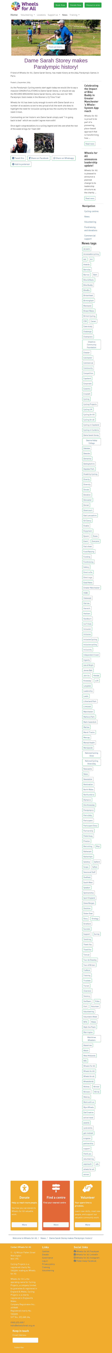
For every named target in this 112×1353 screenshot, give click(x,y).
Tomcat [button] (86, 955)
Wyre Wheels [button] (88, 1107)
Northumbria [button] (88, 794)
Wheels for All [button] (89, 1071)
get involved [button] (88, 1133)
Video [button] (97, 1001)
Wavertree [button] (87, 1045)
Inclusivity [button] (87, 649)
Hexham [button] (86, 613)
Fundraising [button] (88, 562)
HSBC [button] (85, 593)
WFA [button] (85, 1022)
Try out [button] (86, 986)
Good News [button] (87, 582)
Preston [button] (86, 841)
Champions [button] (87, 337)
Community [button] (88, 368)
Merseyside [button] (88, 748)
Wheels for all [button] (88, 1076)
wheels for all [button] (88, 1169)
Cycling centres (91, 211)
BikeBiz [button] (86, 290)
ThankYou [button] (87, 949)
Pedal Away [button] (88, 836)
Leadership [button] (88, 691)
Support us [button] (53, 15)
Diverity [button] (86, 479)
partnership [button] (88, 1143)
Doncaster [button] (87, 500)
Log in (45, 1261)
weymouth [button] (87, 1164)
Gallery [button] (86, 567)
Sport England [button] (89, 898)
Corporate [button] (87, 383)
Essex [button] (95, 536)
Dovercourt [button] (87, 510)
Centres (45, 1251)
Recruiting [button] (87, 846)
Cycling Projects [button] (90, 404)
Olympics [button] (87, 800)
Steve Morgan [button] (88, 903)
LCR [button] (96, 680)
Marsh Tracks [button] (89, 732)
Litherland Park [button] (89, 701)
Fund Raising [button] (88, 551)
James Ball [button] (87, 670)
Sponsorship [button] (88, 893)
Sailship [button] (86, 862)
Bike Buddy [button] (88, 285)
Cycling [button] (86, 399)
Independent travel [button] (91, 655)
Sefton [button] (94, 867)
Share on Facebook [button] (38, 158)
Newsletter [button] (87, 779)
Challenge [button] (87, 331)
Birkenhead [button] (88, 295)
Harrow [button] (86, 603)
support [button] (86, 1148)
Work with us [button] (88, 1102)
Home (14, 14)
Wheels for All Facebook (86, 1251)
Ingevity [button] (86, 660)
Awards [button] (86, 264)
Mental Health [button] (89, 742)
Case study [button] (87, 326)
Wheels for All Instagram (86, 1257)
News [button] (85, 774)
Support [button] (86, 934)
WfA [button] (85, 1061)
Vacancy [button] (86, 996)
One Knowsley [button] (89, 805)
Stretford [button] (87, 924)
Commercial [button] (88, 363)
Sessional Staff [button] (89, 872)
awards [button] (86, 1123)
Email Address (19, 1335)
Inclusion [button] (87, 629)
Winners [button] (86, 1092)
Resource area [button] (93, 5)
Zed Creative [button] (88, 1112)
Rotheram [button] (87, 851)
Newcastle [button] (87, 769)
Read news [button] (90, 144)
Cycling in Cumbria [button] (91, 430)
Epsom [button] (86, 536)
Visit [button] (85, 1006)
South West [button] (88, 882)
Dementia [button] (87, 458)
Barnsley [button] (87, 269)
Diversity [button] (87, 484)
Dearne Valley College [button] (91, 441)
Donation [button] (87, 495)
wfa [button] (97, 1164)
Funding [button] (86, 557)
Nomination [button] (88, 784)
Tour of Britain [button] (89, 965)
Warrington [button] (88, 1032)
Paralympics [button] (88, 810)
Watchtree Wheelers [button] (91, 1038)
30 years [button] (86, 249)
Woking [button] (86, 1097)
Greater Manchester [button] (91, 588)
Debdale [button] (86, 448)
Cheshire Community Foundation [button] (91, 344)
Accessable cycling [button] (91, 254)
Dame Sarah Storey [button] (91, 435)
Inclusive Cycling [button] (90, 639)
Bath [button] (95, 275)
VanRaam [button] (87, 1001)
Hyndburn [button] (87, 619)
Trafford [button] (86, 970)
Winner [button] (96, 1086)
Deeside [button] (86, 453)
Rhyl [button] (98, 846)
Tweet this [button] (18, 158)
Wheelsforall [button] (88, 1081)
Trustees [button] (87, 980)
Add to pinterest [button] (21, 164)
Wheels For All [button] (89, 1066)
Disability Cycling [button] (90, 474)
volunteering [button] (88, 1159)
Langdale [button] (87, 686)
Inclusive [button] (87, 634)
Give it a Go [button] (87, 572)
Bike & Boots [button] (88, 280)
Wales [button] (93, 1022)
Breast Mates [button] (88, 311)
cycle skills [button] (87, 1128)
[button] (18, 37)
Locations (41, 15)
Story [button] (85, 918)
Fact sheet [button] (87, 546)
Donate (45, 1254)
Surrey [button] (96, 934)
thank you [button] (87, 1154)
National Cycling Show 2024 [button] (91, 762)
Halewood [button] (87, 598)
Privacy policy (48, 1264)
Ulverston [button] (87, 991)
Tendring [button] (87, 939)
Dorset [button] (86, 505)
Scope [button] (85, 867)
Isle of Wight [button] (88, 665)
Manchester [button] (88, 711)
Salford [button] (97, 862)
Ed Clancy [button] (87, 520)
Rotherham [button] (87, 856)
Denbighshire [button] (88, 464)
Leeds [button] (85, 696)
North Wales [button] (88, 789)
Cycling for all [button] (88, 420)
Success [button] (86, 929)
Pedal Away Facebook (85, 1261)
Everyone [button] (95, 541)
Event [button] (85, 541)
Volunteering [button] (27, 15)
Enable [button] (86, 526)
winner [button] (86, 1174)
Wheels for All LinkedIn (86, 1254)
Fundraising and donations (90, 229)
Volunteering (90, 221)
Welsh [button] (85, 1050)
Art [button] (91, 259)
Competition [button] (88, 373)
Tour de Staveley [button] (90, 960)
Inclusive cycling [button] (90, 644)
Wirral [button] (96, 1092)
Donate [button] (86, 489)
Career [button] (93, 321)
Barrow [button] (86, 275)
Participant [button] (88, 820)
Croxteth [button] (86, 394)
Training (46, 1267)
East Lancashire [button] (89, 515)
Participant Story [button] (90, 825)
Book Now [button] (60, 5)
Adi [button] (84, 259)
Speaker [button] (86, 887)
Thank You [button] (87, 944)
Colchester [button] (87, 358)
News (64, 15)
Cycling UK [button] (87, 409)
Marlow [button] (86, 727)
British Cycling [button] (89, 316)
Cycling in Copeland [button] (91, 425)
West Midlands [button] (89, 1055)
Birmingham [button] (88, 300)
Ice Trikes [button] (87, 624)
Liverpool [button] (87, 706)
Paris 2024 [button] (87, 815)
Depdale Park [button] (88, 469)
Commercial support (90, 237)
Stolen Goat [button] (88, 913)
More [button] (24, 1224)
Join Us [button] (86, 675)
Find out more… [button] (56, 47)
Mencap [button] (86, 737)
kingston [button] (87, 1138)
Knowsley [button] (87, 680)
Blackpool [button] (87, 306)
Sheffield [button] (87, 877)
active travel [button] (88, 1117)
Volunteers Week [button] (90, 1017)
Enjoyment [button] (87, 531)
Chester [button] (86, 352)
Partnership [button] (88, 831)
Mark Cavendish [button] (89, 722)
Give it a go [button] (87, 577)
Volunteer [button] (95, 1006)
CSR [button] (85, 321)
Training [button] (74, 15)
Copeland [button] (87, 378)
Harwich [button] (86, 608)
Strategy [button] (95, 918)
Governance (47, 1257)
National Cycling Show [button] (91, 754)
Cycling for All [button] (89, 414)
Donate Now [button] (75, 5)
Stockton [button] (87, 908)
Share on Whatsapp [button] (63, 158)
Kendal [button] (96, 675)
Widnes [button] (86, 1086)
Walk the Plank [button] (89, 1027)
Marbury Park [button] (89, 717)
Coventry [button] (86, 389)
